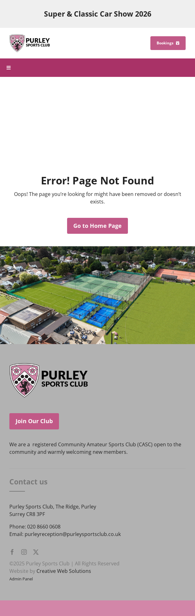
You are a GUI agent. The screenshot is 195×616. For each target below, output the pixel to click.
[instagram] (24, 552)
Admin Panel (21, 579)
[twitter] (36, 552)
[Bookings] (168, 43)
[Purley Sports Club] (29, 36)
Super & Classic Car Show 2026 (97, 14)
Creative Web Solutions (64, 571)
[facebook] (12, 552)
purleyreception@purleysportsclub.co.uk (73, 534)
